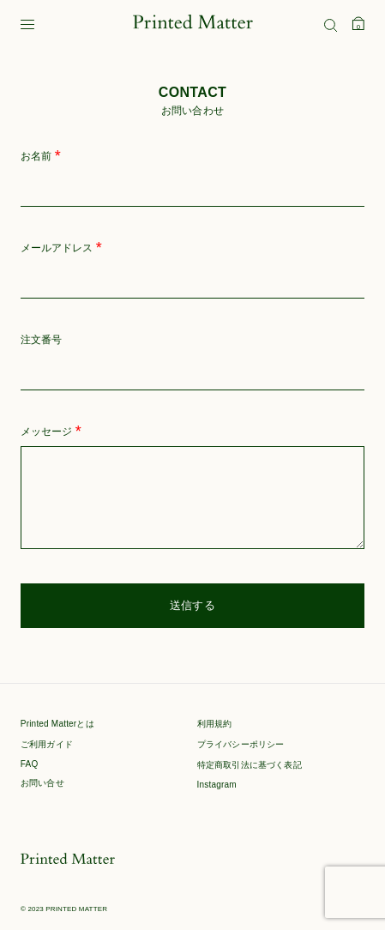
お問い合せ (42, 783)
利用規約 (214, 723)
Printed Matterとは (57, 723)
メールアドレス (61, 248)
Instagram (217, 784)
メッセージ (51, 432)
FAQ (30, 764)
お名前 (41, 156)
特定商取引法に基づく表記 (249, 765)
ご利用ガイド (47, 744)
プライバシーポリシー (241, 744)
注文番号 (41, 340)
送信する (192, 605)
